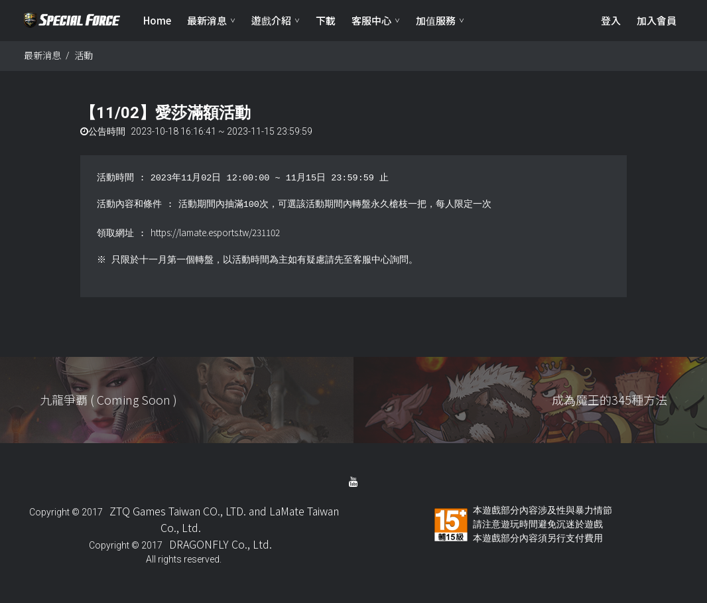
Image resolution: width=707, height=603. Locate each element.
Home (157, 20)
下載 (326, 20)
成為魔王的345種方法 (609, 399)
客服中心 (371, 20)
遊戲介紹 (271, 20)
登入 (611, 20)
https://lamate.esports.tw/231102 (215, 232)
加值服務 (436, 20)
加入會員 (656, 20)
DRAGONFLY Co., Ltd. (220, 544)
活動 (83, 55)
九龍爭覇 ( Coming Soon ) (108, 399)
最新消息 (207, 20)
